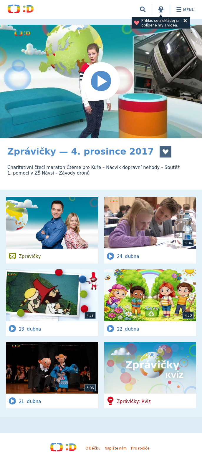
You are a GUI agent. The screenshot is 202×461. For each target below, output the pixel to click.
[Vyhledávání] (143, 9)
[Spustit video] (101, 81)
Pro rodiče (140, 448)
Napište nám (116, 448)
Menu (184, 9)
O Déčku (92, 448)
